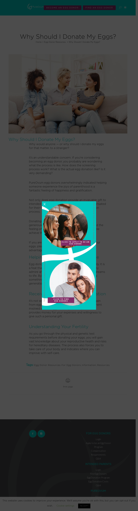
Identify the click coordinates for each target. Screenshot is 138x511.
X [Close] (44, 204)
